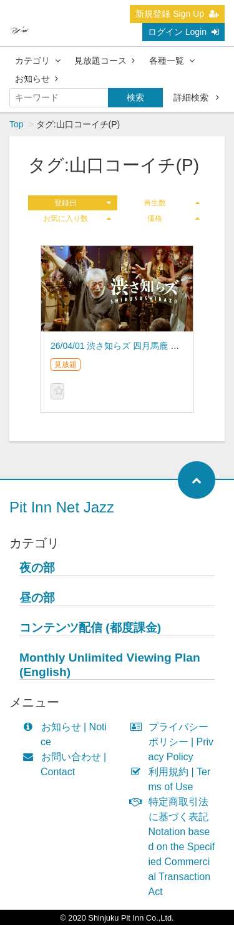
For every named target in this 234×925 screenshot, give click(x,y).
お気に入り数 (76, 218)
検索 (135, 97)
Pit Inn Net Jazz (61, 507)
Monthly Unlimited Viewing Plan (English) (109, 664)
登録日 (82, 202)
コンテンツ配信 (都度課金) (90, 627)
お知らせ (36, 79)
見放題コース (104, 61)
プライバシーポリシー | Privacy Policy (175, 742)
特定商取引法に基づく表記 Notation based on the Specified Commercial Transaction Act (175, 846)
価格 (173, 218)
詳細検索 (196, 97)
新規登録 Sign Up (177, 14)
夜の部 (37, 567)
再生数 (172, 202)
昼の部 (37, 597)
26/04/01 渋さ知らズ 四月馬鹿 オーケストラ (137, 346)
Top (16, 124)
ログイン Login (183, 32)
